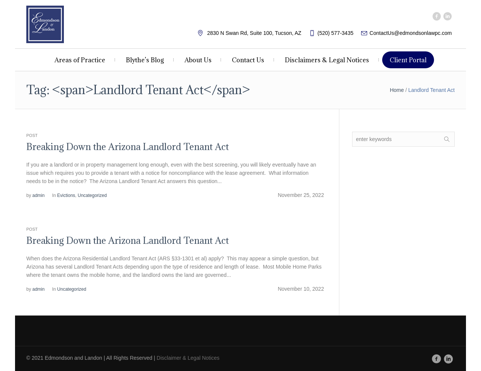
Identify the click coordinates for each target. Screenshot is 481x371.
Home (397, 90)
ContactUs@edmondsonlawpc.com (410, 33)
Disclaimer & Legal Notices (188, 358)
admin (38, 195)
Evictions (66, 195)
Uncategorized (92, 195)
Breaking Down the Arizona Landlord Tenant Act (127, 147)
